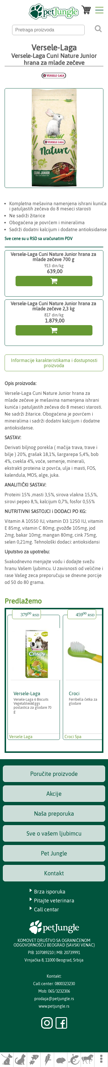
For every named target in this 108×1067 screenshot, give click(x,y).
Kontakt (54, 873)
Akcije (54, 793)
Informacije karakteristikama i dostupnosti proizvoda (54, 363)
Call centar (46, 909)
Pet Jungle (54, 853)
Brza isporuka (49, 892)
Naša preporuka (54, 813)
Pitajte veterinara (54, 901)
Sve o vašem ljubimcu (54, 833)
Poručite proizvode (54, 773)
